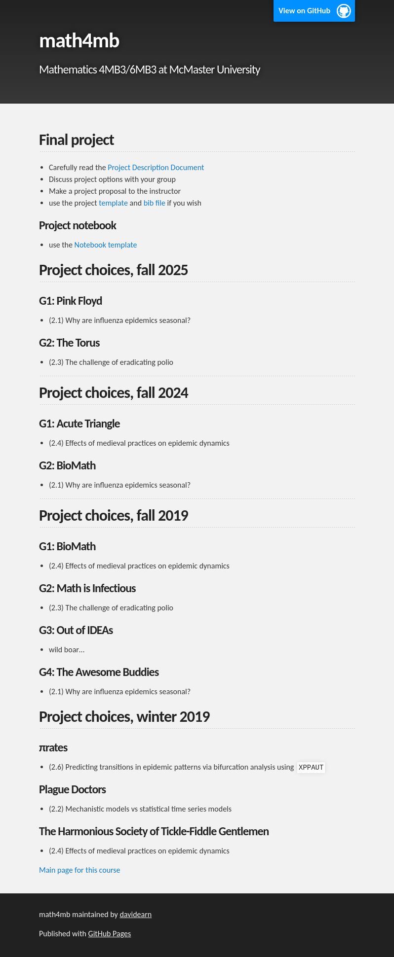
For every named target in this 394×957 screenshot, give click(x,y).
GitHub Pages (109, 933)
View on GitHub (304, 10)
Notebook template (106, 244)
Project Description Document (156, 167)
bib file (154, 203)
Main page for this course (79, 870)
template (113, 203)
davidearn (135, 914)
